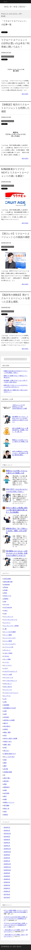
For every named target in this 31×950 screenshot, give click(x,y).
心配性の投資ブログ (10, 753)
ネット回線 (7, 659)
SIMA (10, 927)
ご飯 (5, 628)
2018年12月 (7, 864)
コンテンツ (7, 622)
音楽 (5, 811)
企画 (5, 714)
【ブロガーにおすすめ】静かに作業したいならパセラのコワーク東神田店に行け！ (16, 918)
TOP (12, 13)
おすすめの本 (8, 607)
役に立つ (6, 750)
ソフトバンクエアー (10, 644)
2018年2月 (7, 888)
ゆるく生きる (8, 686)
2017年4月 (7, 897)
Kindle (6, 590)
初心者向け (7, 726)
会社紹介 (6, 717)
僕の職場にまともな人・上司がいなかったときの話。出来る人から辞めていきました (16, 553)
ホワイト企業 (8, 674)
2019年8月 (7, 855)
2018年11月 (7, 867)
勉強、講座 (7, 732)
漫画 (5, 784)
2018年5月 (7, 879)
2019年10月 (7, 852)
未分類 (6, 769)
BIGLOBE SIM (8, 581)
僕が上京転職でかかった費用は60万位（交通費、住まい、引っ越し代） (20, 430)
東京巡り (6, 781)
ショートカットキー (10, 638)
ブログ (6, 668)
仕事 (5, 702)
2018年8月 (7, 876)
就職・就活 (7, 744)
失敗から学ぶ (8, 741)
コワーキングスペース (10, 619)
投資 (5, 759)
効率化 (6, 729)
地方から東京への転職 (10, 738)
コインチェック (8, 616)
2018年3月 (7, 885)
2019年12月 (7, 848)
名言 (5, 735)
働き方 (6, 723)
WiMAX (6, 598)
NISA (5, 593)
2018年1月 (7, 891)
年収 (5, 747)
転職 (5, 799)
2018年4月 (7, 882)
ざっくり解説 (8, 635)
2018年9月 (7, 873)
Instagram (7, 584)
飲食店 (6, 814)
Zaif (5, 601)
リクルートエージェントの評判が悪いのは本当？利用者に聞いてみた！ (15, 43)
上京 (5, 699)
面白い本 (6, 808)
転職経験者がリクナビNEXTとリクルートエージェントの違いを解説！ (15, 172)
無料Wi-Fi (7, 787)
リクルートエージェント (7, 56)
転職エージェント (9, 802)
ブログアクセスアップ (10, 671)
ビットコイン (8, 665)
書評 (5, 766)
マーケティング (8, 677)
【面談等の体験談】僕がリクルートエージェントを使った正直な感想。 (15, 298)
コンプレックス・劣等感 (11, 625)
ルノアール (7, 696)
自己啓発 (6, 793)
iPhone (6, 587)
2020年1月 (7, 845)
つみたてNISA (8, 653)
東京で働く (7, 778)
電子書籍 (6, 805)
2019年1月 (7, 861)
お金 (5, 613)
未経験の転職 (8, 772)
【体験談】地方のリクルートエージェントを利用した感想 (15, 108)
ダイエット (7, 650)
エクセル (6, 604)
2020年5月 (7, 839)
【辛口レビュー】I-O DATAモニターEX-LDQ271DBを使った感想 (19, 406)
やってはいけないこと (10, 680)
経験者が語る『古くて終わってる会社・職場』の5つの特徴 (16, 531)
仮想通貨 (6, 705)
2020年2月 (7, 842)
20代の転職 (7, 578)
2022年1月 (7, 830)
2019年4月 (7, 858)
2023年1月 (7, 827)
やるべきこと (8, 683)
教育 (5, 763)
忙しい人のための (9, 756)
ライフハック (8, 689)
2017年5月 (7, 894)
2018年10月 (7, 870)
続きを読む (25, 94)
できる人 (6, 656)
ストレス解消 (8, 641)
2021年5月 (7, 836)
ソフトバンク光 (8, 647)
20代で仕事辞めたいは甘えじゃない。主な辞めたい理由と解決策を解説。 (20, 453)
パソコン (6, 662)
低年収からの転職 (9, 720)
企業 (5, 711)
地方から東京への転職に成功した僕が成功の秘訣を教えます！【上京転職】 (16, 510)
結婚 (5, 790)
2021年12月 (7, 833)
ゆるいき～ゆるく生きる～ (15, 7)
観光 (5, 796)
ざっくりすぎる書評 (10, 632)
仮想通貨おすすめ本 (10, 708)
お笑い (6, 610)
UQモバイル (7, 595)
